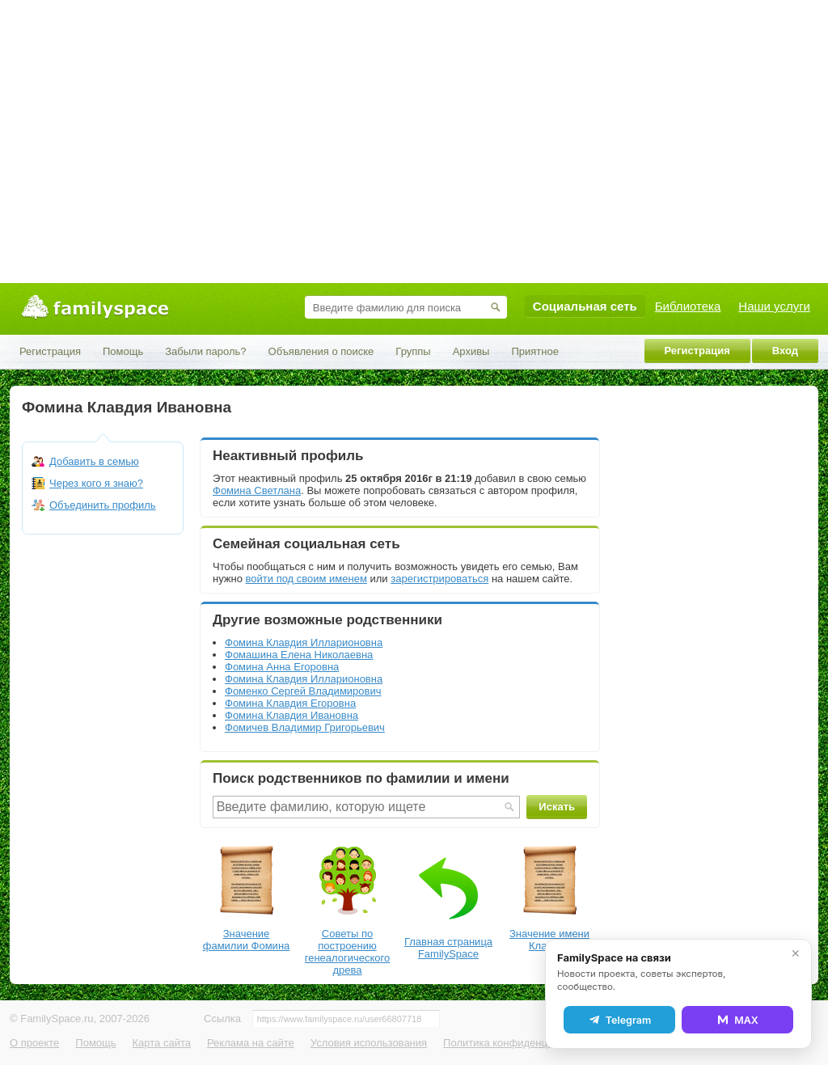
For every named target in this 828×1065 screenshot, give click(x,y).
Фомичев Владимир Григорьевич (305, 727)
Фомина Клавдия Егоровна (290, 703)
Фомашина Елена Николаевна (299, 655)
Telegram (619, 1019)
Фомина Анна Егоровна (282, 667)
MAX (737, 1019)
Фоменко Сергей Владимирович (303, 691)
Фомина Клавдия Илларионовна (303, 642)
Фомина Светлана (257, 490)
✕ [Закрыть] (796, 953)
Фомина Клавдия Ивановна (291, 715)
